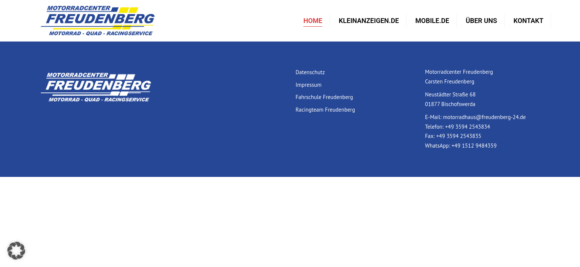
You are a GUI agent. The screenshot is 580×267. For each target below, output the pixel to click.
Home (312, 20)
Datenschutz (310, 72)
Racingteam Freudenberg (325, 109)
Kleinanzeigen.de (369, 20)
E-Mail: (434, 117)
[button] (16, 250)
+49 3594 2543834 (467, 126)
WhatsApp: (438, 145)
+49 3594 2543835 (458, 135)
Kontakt (528, 20)
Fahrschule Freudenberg (324, 96)
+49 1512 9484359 (474, 145)
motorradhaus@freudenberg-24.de (484, 117)
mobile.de (432, 20)
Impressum (308, 84)
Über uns (481, 20)
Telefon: (435, 126)
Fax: (430, 135)
